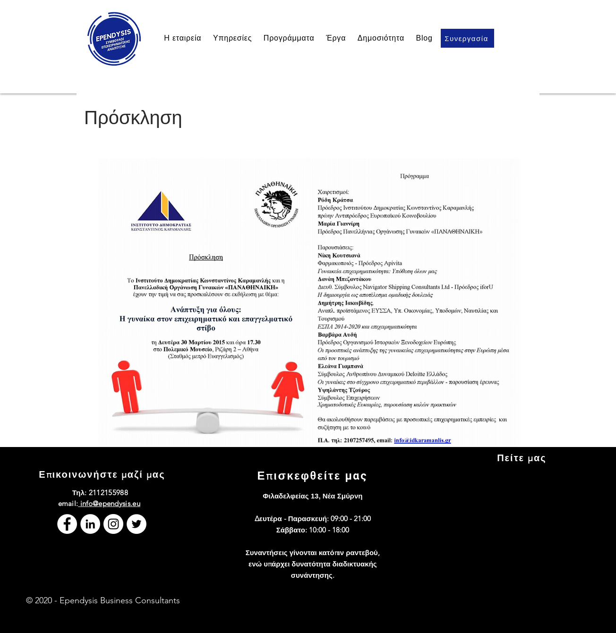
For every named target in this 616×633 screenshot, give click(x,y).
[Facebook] (67, 524)
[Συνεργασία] (467, 38)
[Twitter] (136, 524)
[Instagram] (113, 524)
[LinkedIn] (90, 524)
